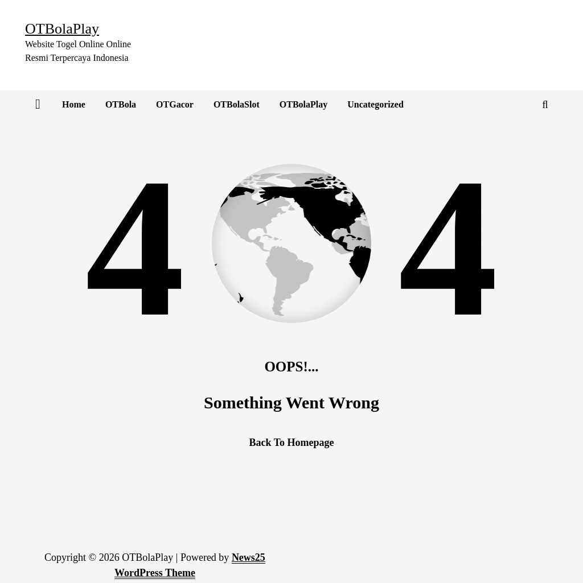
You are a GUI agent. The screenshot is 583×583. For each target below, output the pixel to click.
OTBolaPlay (303, 104)
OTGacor (175, 104)
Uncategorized (375, 104)
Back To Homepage (291, 442)
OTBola (120, 104)
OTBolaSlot (237, 104)
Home (73, 104)
